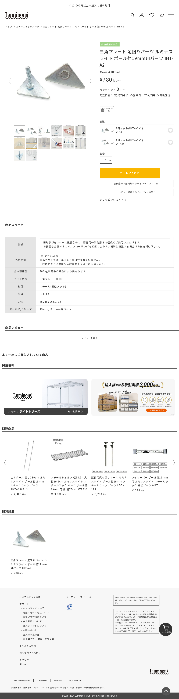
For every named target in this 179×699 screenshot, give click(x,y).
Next (91, 81)
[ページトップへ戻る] (166, 691)
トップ (8, 26)
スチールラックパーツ (27, 26)
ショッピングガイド (113, 199)
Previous (10, 81)
